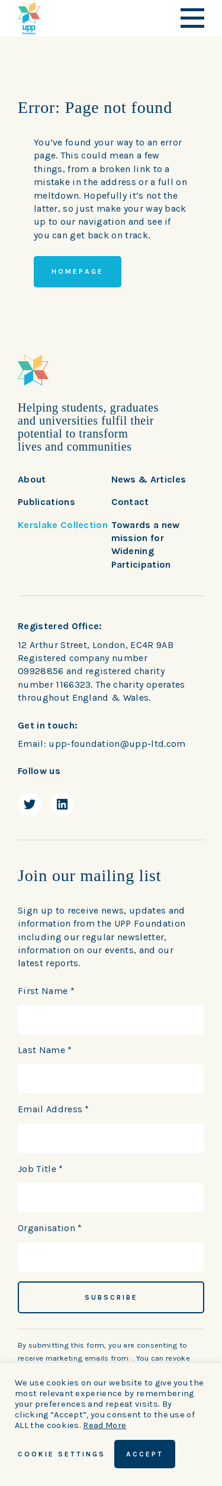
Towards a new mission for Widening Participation (145, 544)
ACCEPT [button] (144, 1454)
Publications (46, 501)
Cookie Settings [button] (61, 1454)
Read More (104, 1425)
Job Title (40, 1168)
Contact (130, 501)
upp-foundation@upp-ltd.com (117, 743)
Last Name (45, 1050)
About (32, 479)
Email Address (53, 1109)
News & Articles (148, 479)
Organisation (50, 1228)
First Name (46, 990)
